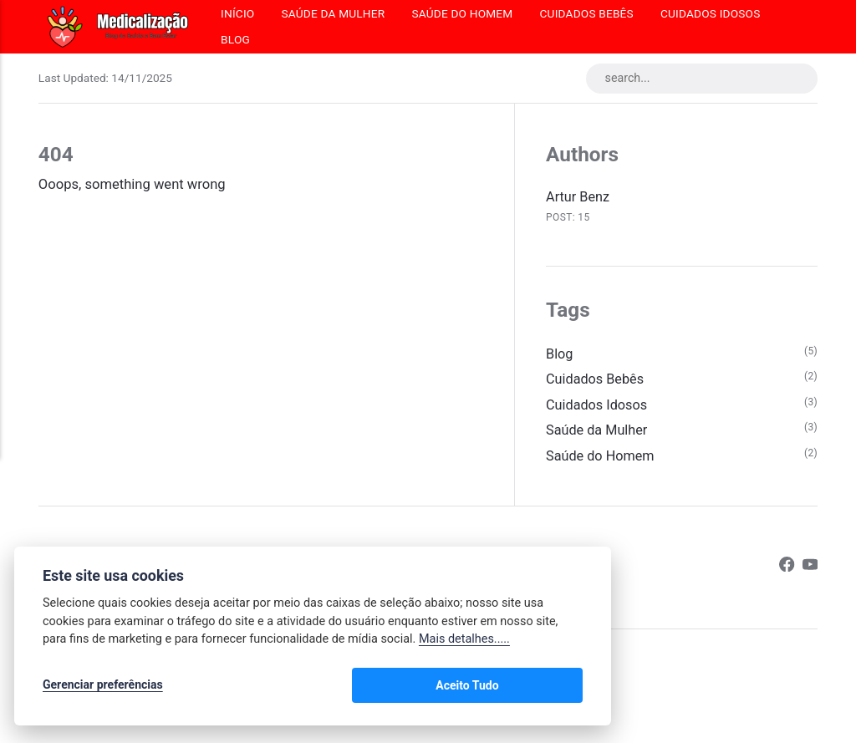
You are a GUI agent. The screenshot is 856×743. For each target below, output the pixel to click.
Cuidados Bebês (587, 13)
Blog (235, 39)
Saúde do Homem (461, 13)
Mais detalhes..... (464, 641)
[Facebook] (786, 570)
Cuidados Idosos (710, 13)
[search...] (699, 79)
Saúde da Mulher (333, 13)
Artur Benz (578, 198)
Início (237, 13)
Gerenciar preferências (103, 686)
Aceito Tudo (533, 686)
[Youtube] (810, 570)
